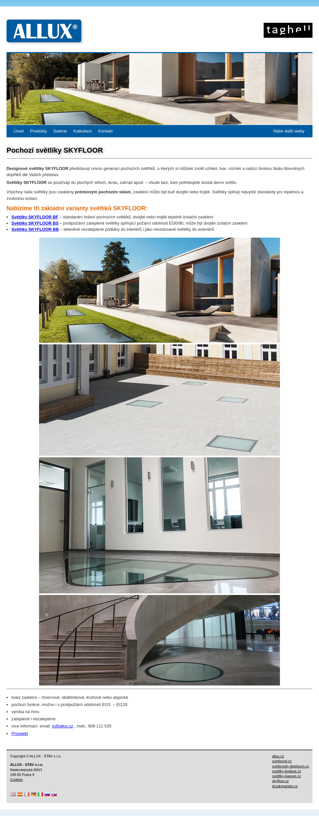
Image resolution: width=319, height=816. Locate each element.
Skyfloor (288, 30)
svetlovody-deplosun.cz (290, 766)
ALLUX (44, 31)
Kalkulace (83, 131)
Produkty (38, 131)
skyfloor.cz (280, 781)
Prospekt (19, 733)
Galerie (60, 131)
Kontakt (105, 131)
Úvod (18, 131)
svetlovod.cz (282, 761)
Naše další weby (288, 131)
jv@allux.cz (62, 726)
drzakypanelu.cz (285, 786)
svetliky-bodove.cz (286, 771)
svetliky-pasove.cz (286, 776)
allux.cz (278, 756)
